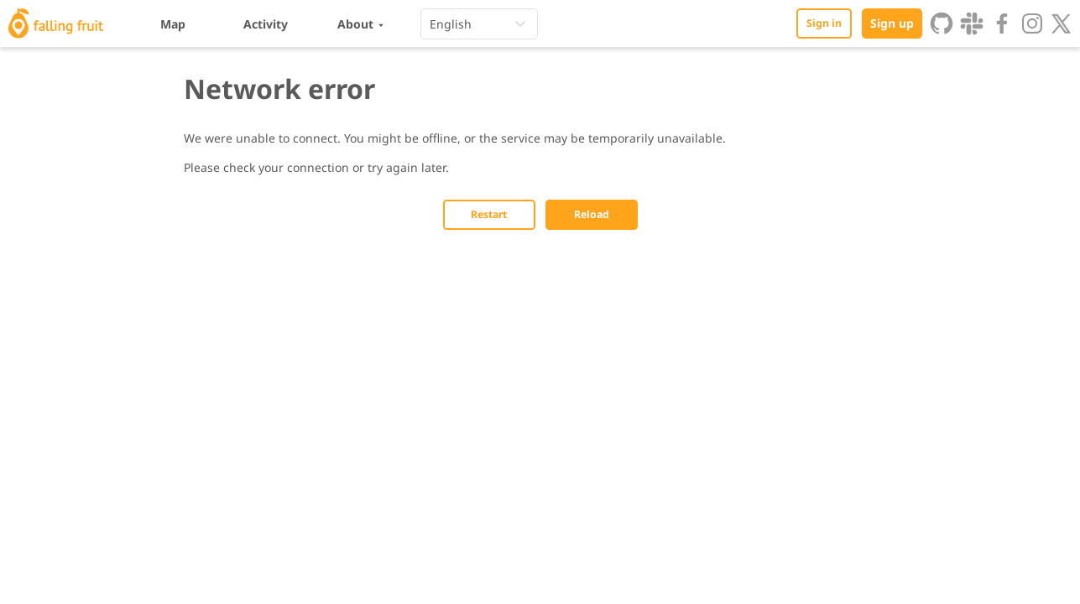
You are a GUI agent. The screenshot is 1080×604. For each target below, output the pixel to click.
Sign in (824, 23)
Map (172, 24)
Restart (489, 214)
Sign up (892, 23)
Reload (591, 214)
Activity (265, 24)
